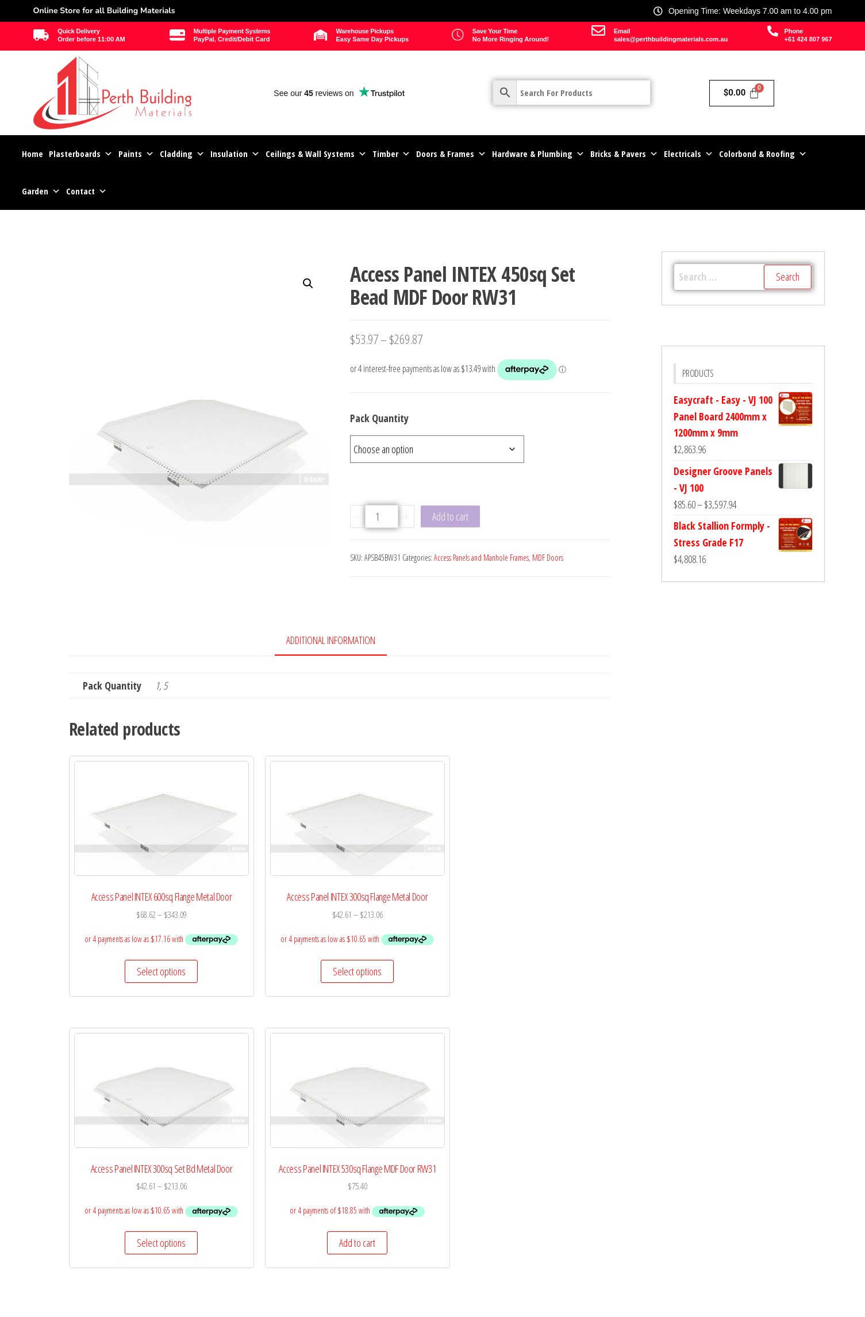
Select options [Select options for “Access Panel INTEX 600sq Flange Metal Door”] (128, 997)
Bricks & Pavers (624, 154)
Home (32, 153)
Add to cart (450, 516)
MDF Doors (547, 557)
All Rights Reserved (432, 1307)
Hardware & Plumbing (538, 154)
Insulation (235, 154)
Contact (86, 191)
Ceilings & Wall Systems (316, 154)
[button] (308, 283)
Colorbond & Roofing (763, 154)
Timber (391, 154)
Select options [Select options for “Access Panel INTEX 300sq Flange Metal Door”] (268, 997)
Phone (794, 31)
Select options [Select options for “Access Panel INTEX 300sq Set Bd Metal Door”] (408, 997)
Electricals (688, 154)
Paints (136, 154)
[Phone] (772, 30)
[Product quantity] (381, 516)
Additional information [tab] (330, 640)
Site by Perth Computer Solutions (762, 1307)
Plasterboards (81, 154)
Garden (41, 191)
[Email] (598, 30)
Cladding (182, 154)
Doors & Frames (451, 154)
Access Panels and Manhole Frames (481, 557)
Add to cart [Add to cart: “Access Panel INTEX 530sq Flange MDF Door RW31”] (548, 997)
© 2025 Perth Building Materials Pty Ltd (114, 1307)
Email (622, 31)
